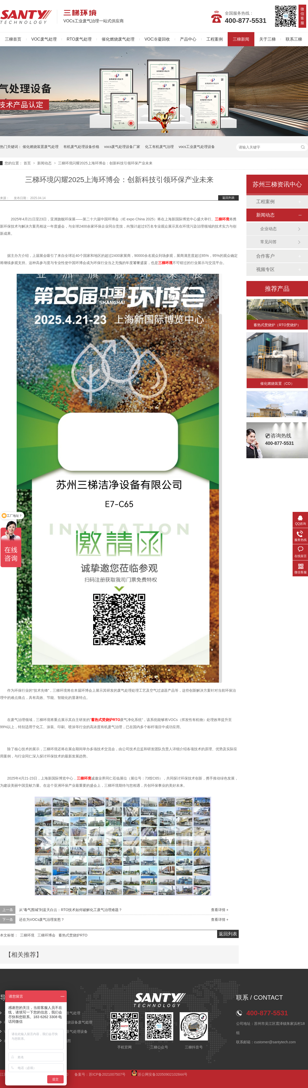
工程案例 (214, 39)
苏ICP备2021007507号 (107, 1074)
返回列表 (228, 198)
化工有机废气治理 (159, 147)
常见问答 (268, 242)
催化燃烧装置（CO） (277, 384)
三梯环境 (27, 935)
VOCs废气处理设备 (72, 1031)
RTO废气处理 (79, 39)
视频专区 (265, 269)
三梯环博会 (46, 935)
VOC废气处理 (44, 39)
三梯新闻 (241, 39)
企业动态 (268, 229)
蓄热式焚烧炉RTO (73, 935)
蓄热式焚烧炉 (105, 720)
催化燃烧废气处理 (118, 39)
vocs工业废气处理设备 (197, 147)
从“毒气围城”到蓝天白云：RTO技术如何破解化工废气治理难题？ (70, 910)
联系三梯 (294, 39)
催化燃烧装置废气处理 (41, 147)
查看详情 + (219, 910)
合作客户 (265, 256)
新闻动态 (45, 163)
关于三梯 (267, 39)
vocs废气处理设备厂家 (122, 147)
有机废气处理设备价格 (81, 147)
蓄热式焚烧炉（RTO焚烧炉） (277, 326)
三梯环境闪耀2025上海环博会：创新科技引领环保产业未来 (105, 163)
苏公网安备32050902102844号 (159, 1074)
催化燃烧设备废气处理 (74, 1022)
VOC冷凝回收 (157, 39)
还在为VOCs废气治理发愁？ (41, 919)
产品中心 (188, 39)
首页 (28, 163)
